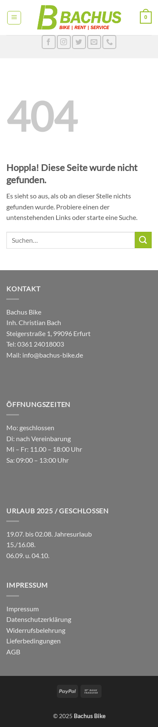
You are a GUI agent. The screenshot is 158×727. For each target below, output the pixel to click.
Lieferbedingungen (33, 641)
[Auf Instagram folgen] (64, 42)
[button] (14, 17)
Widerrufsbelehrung (35, 630)
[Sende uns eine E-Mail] (94, 42)
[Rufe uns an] (109, 42)
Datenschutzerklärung (38, 619)
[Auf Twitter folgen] (79, 42)
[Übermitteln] (143, 240)
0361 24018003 (40, 344)
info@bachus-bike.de (52, 355)
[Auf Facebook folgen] (49, 42)
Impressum (22, 609)
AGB (13, 652)
